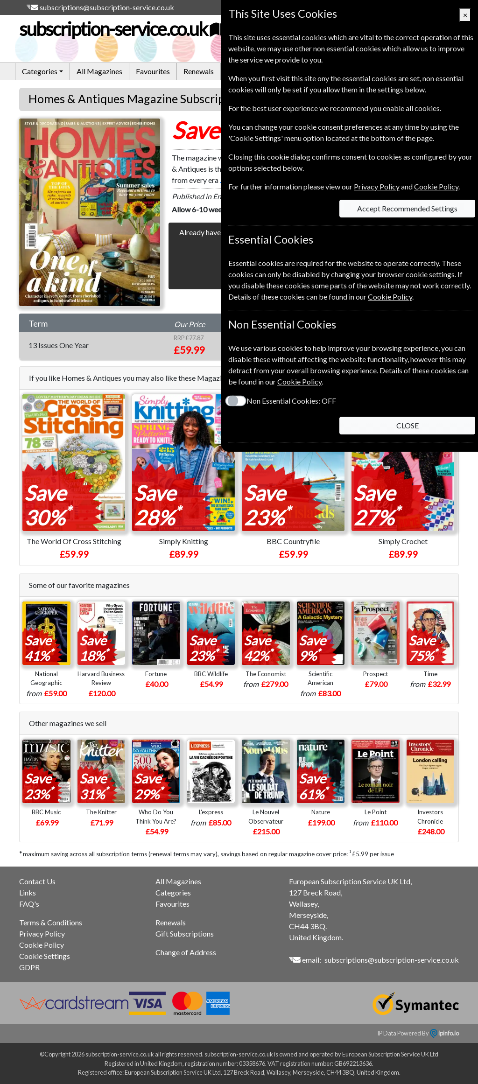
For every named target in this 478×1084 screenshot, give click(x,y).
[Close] (465, 15)
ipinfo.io (444, 1033)
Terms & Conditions (50, 922)
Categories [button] (39, 71)
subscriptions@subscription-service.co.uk (107, 7)
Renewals (198, 71)
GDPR (29, 967)
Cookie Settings (44, 955)
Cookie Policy (41, 944)
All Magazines (99, 71)
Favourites (153, 71)
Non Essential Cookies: (291, 400)
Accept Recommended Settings (407, 208)
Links (27, 892)
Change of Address (185, 952)
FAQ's (29, 903)
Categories (173, 892)
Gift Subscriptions (184, 933)
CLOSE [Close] (407, 425)
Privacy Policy (42, 933)
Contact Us (37, 881)
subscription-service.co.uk (123, 29)
